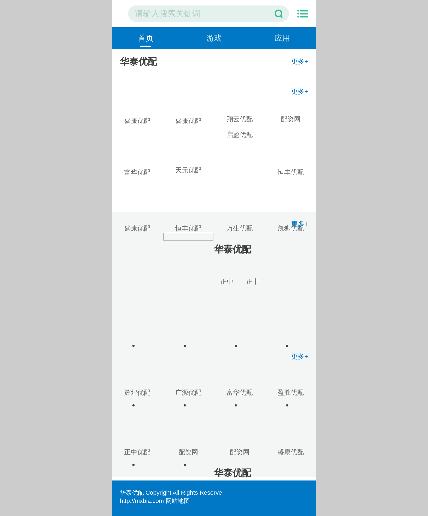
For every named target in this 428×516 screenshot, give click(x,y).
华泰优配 (132, 492)
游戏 (214, 38)
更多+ (299, 61)
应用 (282, 38)
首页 (145, 38)
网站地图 (178, 500)
